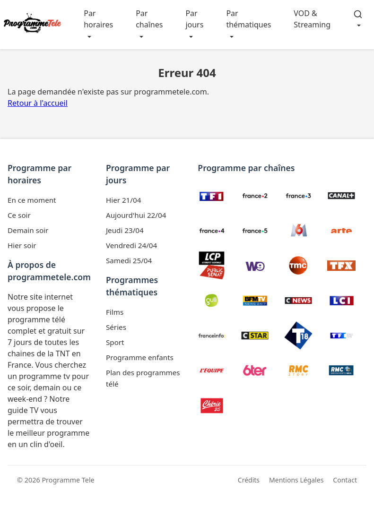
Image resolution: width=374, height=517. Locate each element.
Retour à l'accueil (38, 103)
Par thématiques (248, 19)
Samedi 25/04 (129, 260)
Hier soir (22, 245)
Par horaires (98, 19)
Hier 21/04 (123, 200)
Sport (115, 342)
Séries (116, 327)
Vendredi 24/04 (131, 245)
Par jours (194, 19)
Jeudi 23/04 (125, 230)
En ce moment (32, 200)
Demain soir (28, 230)
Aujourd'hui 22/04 (136, 215)
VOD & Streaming (312, 19)
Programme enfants (140, 357)
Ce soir (19, 215)
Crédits (249, 479)
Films (114, 312)
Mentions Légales (296, 479)
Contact (345, 479)
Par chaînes (149, 19)
